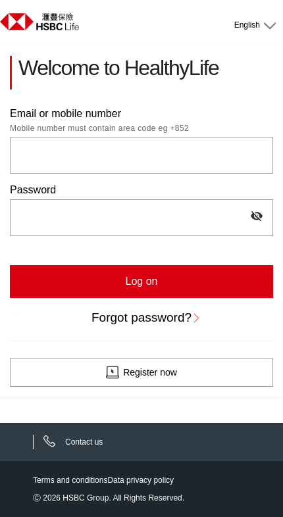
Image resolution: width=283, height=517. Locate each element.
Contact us (84, 442)
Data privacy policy (140, 480)
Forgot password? (141, 317)
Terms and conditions (70, 480)
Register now (150, 372)
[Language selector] (253, 22)
